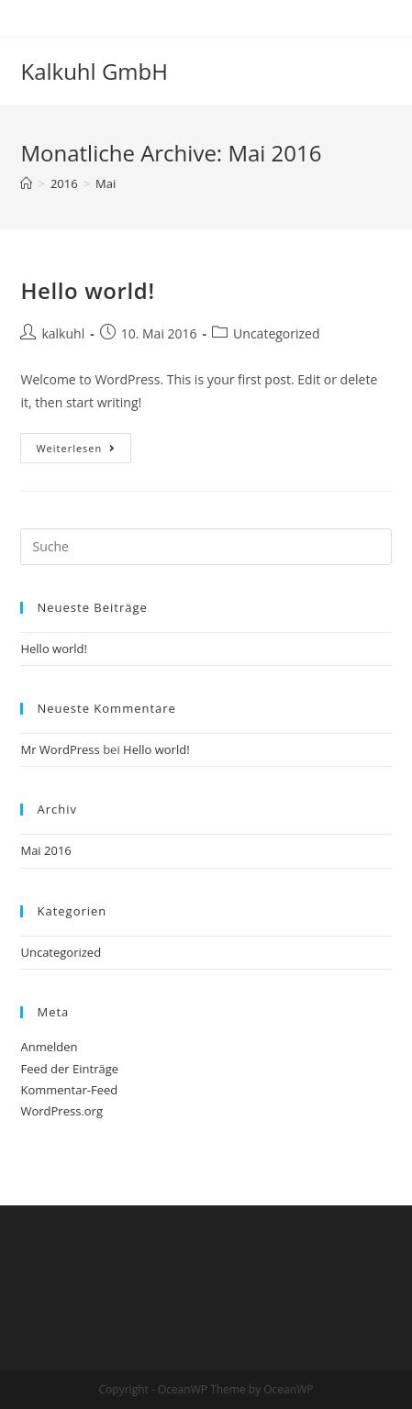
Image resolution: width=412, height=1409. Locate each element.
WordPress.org (61, 1111)
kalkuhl (62, 333)
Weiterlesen (83, 451)
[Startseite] (26, 183)
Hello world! (87, 290)
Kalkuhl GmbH (93, 71)
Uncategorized (276, 333)
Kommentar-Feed (68, 1090)
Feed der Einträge (69, 1068)
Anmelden (48, 1046)
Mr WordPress (59, 749)
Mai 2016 (45, 850)
